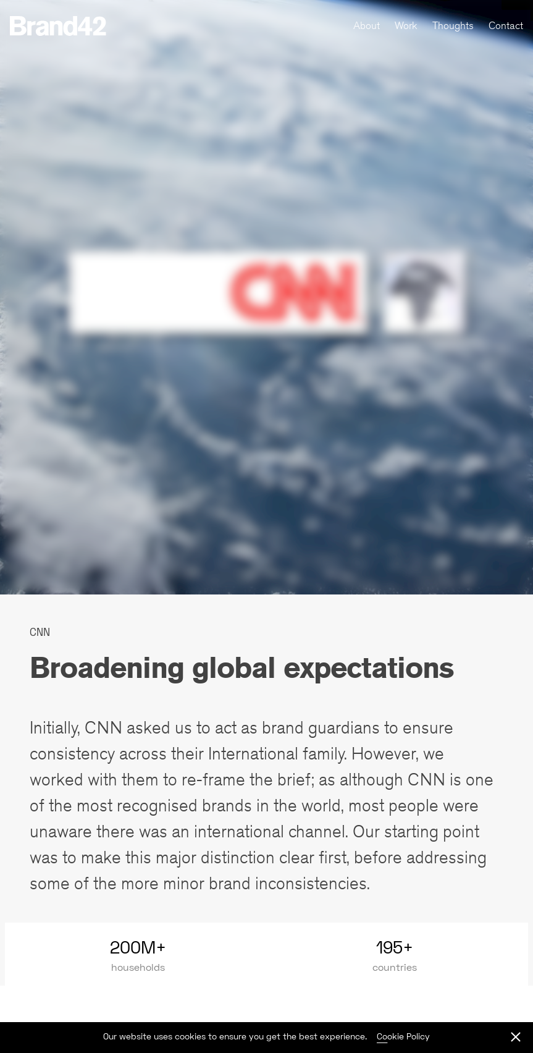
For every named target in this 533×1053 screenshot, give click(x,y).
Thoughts (453, 25)
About (366, 25)
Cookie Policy (403, 1036)
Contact (506, 25)
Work (406, 25)
